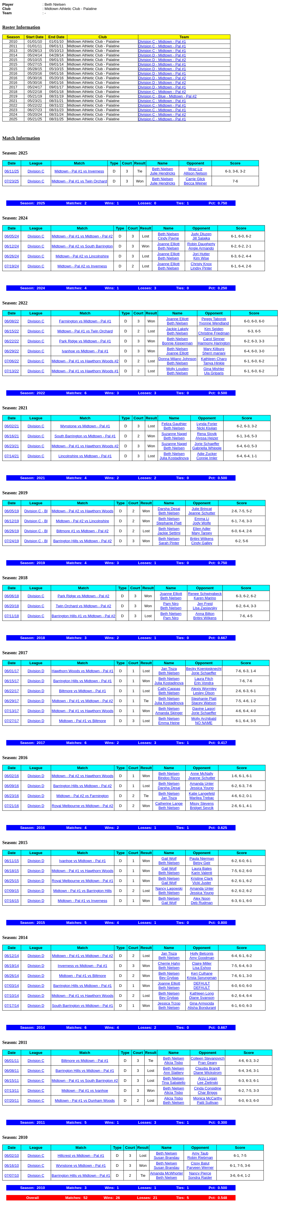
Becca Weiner (195, 183)
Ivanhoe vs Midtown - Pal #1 (85, 351)
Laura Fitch (203, 678)
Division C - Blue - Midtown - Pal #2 (167, 96)
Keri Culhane (201, 973)
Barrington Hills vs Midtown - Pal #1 (82, 681)
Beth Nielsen (162, 169)
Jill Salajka (201, 238)
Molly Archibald (203, 718)
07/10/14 (12, 995)
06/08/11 (12, 1070)
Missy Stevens (202, 803)
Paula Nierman (202, 858)
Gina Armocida (202, 1003)
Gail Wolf (169, 858)
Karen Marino (205, 598)
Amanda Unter (202, 783)
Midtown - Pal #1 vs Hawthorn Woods (82, 711)
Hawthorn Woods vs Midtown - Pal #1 (82, 671)
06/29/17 (12, 701)
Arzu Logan (207, 1078)
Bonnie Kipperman (177, 343)
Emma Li (201, 519)
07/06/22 (12, 361)
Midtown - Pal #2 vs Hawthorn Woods (82, 511)
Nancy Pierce (200, 1173)
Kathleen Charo (214, 359)
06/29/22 (12, 351)
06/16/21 (12, 436)
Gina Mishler (213, 369)
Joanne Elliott (168, 244)
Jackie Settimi (168, 533)
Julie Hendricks (162, 173)
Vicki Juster (201, 883)
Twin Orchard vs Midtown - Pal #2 (83, 606)
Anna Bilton (204, 613)
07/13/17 (12, 711)
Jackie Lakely (177, 329)
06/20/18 (12, 606)
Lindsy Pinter (201, 268)
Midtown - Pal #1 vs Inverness (79, 171)
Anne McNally (201, 773)
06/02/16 (12, 776)
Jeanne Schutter (201, 513)
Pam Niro (171, 604)
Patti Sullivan (207, 1102)
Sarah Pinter (169, 543)
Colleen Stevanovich (208, 1058)
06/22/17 (12, 691)
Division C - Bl (36, 511)
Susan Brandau (166, 1157)
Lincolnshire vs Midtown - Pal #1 (84, 456)
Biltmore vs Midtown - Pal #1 (82, 691)
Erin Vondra (204, 683)
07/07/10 (12, 1175)
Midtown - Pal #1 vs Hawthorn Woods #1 (85, 371)
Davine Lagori (203, 708)
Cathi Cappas (169, 688)
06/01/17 (12, 671)
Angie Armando (201, 248)
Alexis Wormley (203, 688)
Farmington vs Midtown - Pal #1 (85, 321)
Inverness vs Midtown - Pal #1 (82, 966)
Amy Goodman (201, 958)
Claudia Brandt (207, 1068)
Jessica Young (202, 788)
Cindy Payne (168, 238)
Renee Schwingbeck (205, 594)
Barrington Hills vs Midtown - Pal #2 (82, 541)
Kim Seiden (213, 329)
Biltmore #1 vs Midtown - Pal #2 (82, 531)
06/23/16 (12, 796)
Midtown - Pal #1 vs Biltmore (82, 721)
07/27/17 (12, 721)
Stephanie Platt (168, 523)
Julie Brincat (202, 509)
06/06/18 (12, 596)
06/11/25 (12, 171)
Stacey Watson (203, 703)
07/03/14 (12, 985)
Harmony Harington (214, 343)
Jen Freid (204, 604)
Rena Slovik (207, 434)
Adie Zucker (207, 454)
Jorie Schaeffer (206, 444)
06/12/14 (12, 956)
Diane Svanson (201, 997)
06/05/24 (12, 236)
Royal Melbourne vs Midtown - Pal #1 (82, 881)
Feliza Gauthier (174, 424)
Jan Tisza (169, 668)
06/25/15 (12, 881)
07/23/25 (12, 181)
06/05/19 (12, 511)
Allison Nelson (195, 173)
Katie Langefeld (201, 793)
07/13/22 (12, 371)
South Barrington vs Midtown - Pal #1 (85, 436)
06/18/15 (12, 871)
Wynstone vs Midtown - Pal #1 (85, 426)
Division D (36, 671)
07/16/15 (12, 901)
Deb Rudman (202, 903)
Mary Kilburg (213, 349)
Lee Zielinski (207, 1082)
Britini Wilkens (202, 539)
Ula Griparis (214, 373)
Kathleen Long (202, 993)
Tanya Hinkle (213, 363)
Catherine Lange (168, 803)
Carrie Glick (195, 179)
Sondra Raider (200, 1177)
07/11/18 (12, 616)
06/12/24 (12, 246)
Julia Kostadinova (174, 458)
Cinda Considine (207, 1088)
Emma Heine (169, 723)
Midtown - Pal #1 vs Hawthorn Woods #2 (85, 361)
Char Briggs (208, 1092)
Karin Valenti (201, 873)
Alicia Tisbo (173, 1062)
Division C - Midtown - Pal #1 (162, 41)
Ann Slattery (173, 1072)
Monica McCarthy (207, 1098)
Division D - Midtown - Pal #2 (162, 60)
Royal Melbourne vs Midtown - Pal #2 (82, 806)
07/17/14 (12, 1005)
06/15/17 (12, 681)
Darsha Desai (169, 509)
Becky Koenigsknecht (204, 668)
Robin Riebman (200, 1157)
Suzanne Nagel (174, 434)
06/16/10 (12, 1165)
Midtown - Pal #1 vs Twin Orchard (79, 181)
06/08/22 (12, 321)
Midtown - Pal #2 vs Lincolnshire (82, 256)
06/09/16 (12, 786)
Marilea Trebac (202, 798)
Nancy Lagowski (168, 888)
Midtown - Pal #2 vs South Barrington (82, 246)
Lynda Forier (206, 424)
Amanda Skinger (168, 713)
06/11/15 (12, 861)
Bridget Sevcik (202, 808)
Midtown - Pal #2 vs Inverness (82, 266)
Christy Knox (201, 264)
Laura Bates (202, 868)
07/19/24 (12, 266)
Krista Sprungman (202, 978)
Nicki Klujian (207, 428)
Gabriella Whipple (207, 448)
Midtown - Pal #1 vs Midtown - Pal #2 (82, 236)
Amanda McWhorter (166, 1173)
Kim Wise (201, 258)
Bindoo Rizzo (169, 778)
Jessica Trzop (169, 1003)
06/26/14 (12, 976)
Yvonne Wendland (214, 323)
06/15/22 (12, 331)
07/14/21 (12, 456)
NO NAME (203, 723)
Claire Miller (202, 963)
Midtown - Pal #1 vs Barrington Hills (82, 891)
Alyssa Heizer (207, 438)
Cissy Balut (200, 1163)
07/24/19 (12, 541)
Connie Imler (207, 458)
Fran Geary (207, 1062)
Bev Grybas (169, 978)
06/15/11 (12, 1080)
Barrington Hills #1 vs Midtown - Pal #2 (83, 616)
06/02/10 (12, 1155)
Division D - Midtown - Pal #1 (162, 55)
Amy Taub (200, 1153)
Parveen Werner (200, 1167)
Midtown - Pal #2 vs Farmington (82, 796)
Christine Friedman (214, 333)
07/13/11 (12, 1090)
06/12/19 (12, 521)
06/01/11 (12, 1060)
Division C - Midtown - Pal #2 (162, 92)
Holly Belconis (202, 953)
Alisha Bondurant (202, 1007)
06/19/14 (12, 966)
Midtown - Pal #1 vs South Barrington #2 (85, 1080)
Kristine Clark (202, 878)
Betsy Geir (201, 863)
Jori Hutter (201, 254)
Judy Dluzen (201, 234)
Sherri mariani (213, 353)
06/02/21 (12, 426)
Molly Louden (177, 369)
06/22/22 (12, 341)
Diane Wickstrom (208, 1072)
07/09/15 (12, 891)
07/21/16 (12, 806)
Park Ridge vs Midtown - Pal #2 (83, 596)
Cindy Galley (201, 543)
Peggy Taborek (214, 319)
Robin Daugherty (201, 244)
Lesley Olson (203, 693)
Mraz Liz (195, 169)
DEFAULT (202, 983)
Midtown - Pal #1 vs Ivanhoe (85, 1090)
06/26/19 (12, 531)
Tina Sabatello (173, 1082)
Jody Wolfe (201, 523)
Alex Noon (201, 898)
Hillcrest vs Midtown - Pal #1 (81, 1155)
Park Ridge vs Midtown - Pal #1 (85, 341)
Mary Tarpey (202, 533)
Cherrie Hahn (169, 963)
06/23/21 (12, 446)
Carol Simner (214, 339)
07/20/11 (12, 1100)
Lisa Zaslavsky (205, 608)
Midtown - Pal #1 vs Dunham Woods (85, 1100)
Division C (36, 171)
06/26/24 (12, 256)
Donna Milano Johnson (177, 359)
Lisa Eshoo (201, 968)
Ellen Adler (201, 529)
